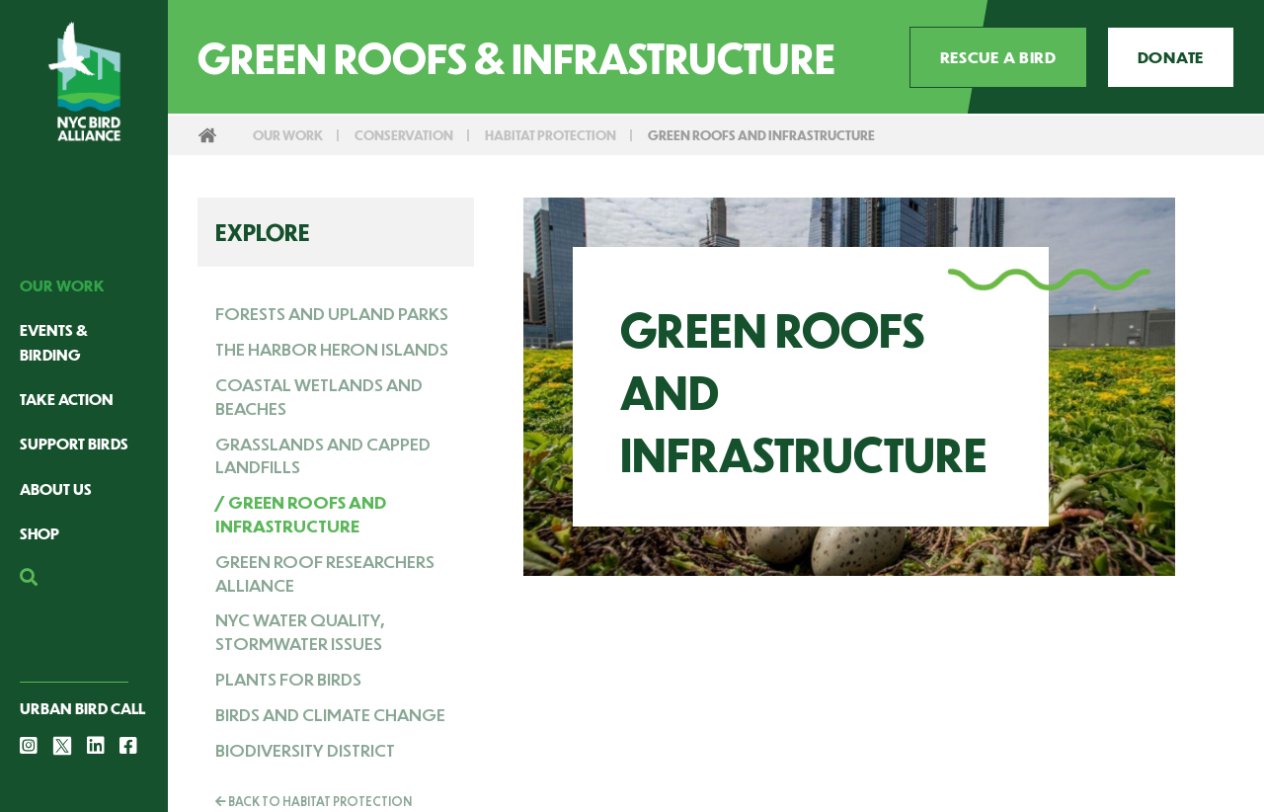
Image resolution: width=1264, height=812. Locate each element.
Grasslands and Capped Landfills (323, 455)
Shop (39, 533)
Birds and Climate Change (330, 714)
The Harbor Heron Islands (331, 349)
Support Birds (74, 443)
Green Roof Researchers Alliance (324, 573)
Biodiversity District (305, 750)
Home (207, 135)
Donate (1171, 56)
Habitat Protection (550, 134)
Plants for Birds (288, 679)
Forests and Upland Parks (331, 313)
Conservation (404, 134)
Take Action (67, 398)
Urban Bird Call (82, 707)
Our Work (62, 285)
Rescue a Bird (998, 56)
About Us (56, 488)
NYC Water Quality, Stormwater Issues (299, 631)
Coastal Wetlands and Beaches (319, 396)
